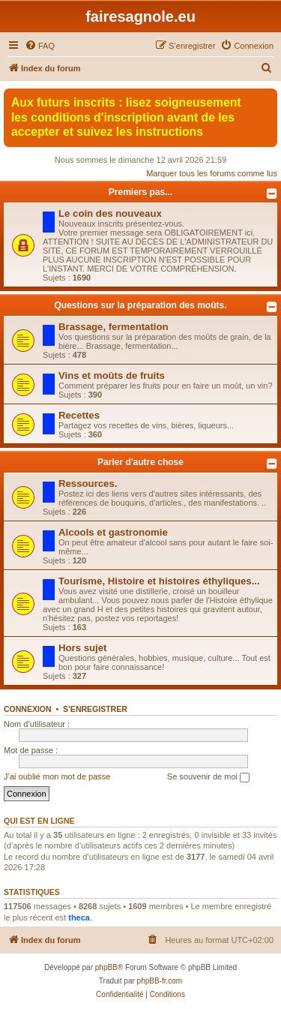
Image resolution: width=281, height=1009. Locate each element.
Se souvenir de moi (208, 777)
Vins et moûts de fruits (111, 375)
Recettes (79, 415)
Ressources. (87, 483)
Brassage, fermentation (113, 326)
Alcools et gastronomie (113, 532)
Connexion (28, 708)
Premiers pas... (140, 192)
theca (79, 917)
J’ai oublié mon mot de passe (57, 776)
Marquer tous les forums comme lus (211, 173)
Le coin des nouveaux (110, 213)
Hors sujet (82, 647)
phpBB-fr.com (160, 981)
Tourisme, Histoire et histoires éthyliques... (159, 581)
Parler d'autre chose (140, 462)
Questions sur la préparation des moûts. (140, 305)
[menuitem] (40, 46)
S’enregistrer (95, 708)
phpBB (106, 967)
